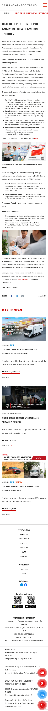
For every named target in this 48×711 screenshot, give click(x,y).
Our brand (24, 565)
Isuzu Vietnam (24, 530)
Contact (24, 556)
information (6, 372)
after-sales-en (15, 414)
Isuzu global (24, 547)
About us (24, 534)
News (14, 440)
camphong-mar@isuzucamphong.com (27, 640)
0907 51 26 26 (29, 634)
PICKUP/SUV (18, 482)
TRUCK (12, 345)
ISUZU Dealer (23, 279)
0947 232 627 (27, 637)
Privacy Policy (10, 649)
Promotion (16, 372)
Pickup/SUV (24, 569)
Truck (24, 574)
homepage (6, 13)
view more (7, 377)
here (36, 138)
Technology (24, 543)
